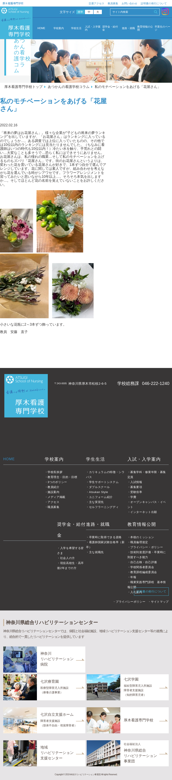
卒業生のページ (162, 28)
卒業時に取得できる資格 (105, 537)
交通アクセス (96, 3)
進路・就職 (128, 28)
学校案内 (58, 28)
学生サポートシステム (104, 482)
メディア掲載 (56, 497)
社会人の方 (67, 558)
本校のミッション (142, 537)
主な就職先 (96, 552)
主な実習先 (96, 502)
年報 (133, 577)
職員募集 (54, 507)
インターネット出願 (143, 512)
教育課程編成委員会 (143, 572)
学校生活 (76, 28)
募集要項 (136, 487)
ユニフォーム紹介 (101, 497)
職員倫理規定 (139, 542)
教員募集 (113, 3)
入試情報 (136, 482)
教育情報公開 (141, 524)
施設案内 (54, 492)
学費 (133, 497)
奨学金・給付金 (110, 28)
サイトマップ (160, 601)
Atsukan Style (98, 492)
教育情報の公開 (145, 28)
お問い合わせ (129, 3)
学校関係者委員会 (142, 567)
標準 (80, 11)
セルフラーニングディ (104, 507)
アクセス (54, 502)
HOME (41, 28)
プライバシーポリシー (131, 601)
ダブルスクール (99, 487)
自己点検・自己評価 (143, 562)
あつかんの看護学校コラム (68, 87)
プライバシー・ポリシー (146, 547)
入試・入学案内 (93, 28)
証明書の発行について (154, 3)
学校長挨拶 (55, 472)
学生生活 (95, 459)
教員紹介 (54, 487)
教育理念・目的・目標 (62, 477)
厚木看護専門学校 (13, 3)
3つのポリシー (57, 482)
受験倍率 (136, 492)
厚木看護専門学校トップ (23, 87)
